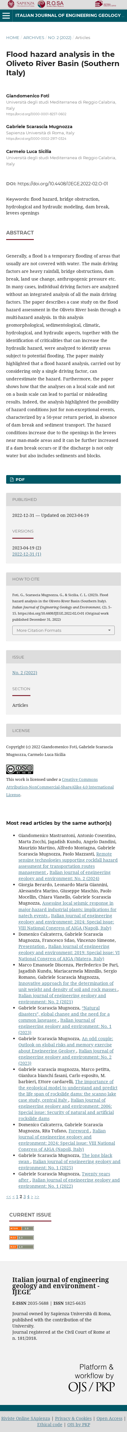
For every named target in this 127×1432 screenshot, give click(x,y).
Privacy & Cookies (73, 1418)
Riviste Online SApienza (25, 1418)
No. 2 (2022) (59, 37)
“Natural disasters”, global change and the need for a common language (64, 1014)
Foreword (79, 1131)
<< (8, 1196)
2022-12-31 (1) (26, 554)
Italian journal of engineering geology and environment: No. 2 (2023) (65, 1057)
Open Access (109, 1418)
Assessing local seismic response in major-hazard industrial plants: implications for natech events (67, 909)
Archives (33, 37)
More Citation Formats (39, 630)
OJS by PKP (78, 1424)
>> (36, 1196)
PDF (19, 479)
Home (12, 37)
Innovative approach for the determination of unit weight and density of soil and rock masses (67, 986)
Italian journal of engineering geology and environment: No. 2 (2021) (62, 999)
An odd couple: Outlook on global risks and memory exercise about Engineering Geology (65, 1045)
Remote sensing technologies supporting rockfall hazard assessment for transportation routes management (68, 863)
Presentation (32, 946)
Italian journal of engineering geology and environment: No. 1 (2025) (69, 1164)
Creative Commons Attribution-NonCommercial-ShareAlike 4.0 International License (60, 787)
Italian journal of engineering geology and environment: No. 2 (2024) (64, 875)
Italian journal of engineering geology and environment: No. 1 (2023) (65, 1026)
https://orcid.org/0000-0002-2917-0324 (36, 139)
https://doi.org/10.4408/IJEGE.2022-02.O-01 (63, 184)
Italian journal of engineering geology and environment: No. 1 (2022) (69, 1183)
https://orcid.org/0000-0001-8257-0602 (36, 114)
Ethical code (49, 1424)
